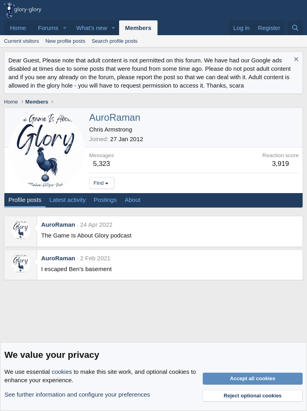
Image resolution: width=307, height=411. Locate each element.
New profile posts (65, 41)
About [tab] (132, 199)
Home (18, 27)
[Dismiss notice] (295, 60)
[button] (64, 27)
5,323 (101, 164)
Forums (48, 27)
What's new (91, 27)
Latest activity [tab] (68, 199)
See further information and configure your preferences (77, 394)
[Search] (295, 27)
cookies (62, 371)
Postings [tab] (105, 199)
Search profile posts (115, 41)
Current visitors (21, 41)
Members (138, 27)
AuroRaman (58, 224)
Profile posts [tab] (25, 199)
